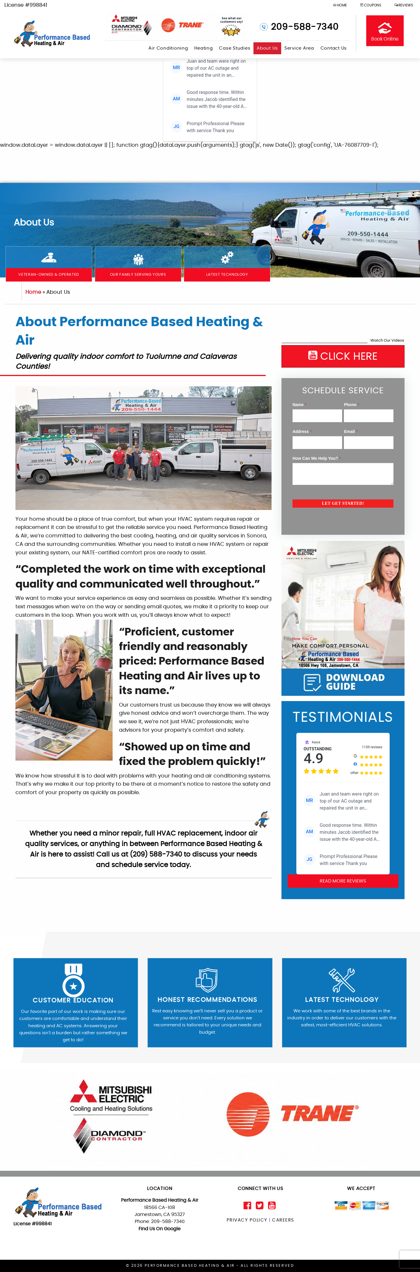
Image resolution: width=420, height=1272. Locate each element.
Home (33, 292)
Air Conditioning (168, 48)
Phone (351, 404)
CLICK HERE (342, 356)
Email (351, 431)
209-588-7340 (303, 27)
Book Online (385, 30)
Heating (203, 48)
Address (302, 431)
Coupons (370, 5)
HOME (340, 5)
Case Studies (234, 48)
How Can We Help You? (317, 458)
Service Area (299, 48)
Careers (283, 1220)
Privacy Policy (247, 1220)
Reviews (403, 5)
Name (299, 404)
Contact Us (334, 48)
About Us (267, 48)
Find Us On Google (160, 1228)
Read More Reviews (343, 881)
